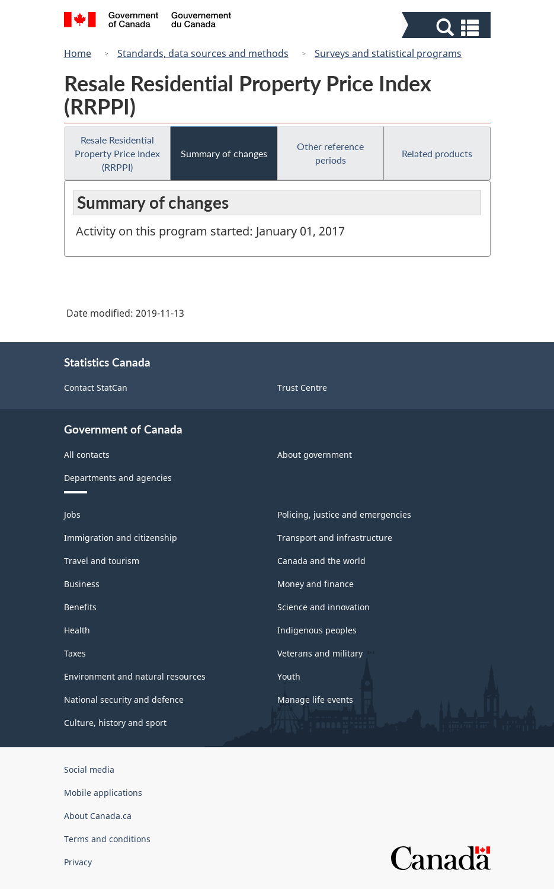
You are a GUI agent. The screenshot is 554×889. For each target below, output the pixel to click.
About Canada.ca (98, 815)
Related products (437, 153)
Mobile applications (103, 792)
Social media (89, 769)
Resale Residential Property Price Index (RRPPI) (117, 153)
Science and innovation (323, 607)
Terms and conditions (107, 839)
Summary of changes (224, 153)
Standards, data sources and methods (203, 53)
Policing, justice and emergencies (344, 514)
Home (77, 53)
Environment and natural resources (135, 676)
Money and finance (315, 584)
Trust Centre (302, 387)
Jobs (72, 514)
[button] (448, 27)
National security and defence (124, 699)
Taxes (75, 653)
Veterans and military (320, 653)
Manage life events (315, 699)
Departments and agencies (118, 477)
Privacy (78, 862)
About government (314, 454)
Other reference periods (330, 153)
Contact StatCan (95, 387)
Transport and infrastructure (334, 537)
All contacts (87, 454)
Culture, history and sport (115, 722)
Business (82, 584)
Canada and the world (321, 560)
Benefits (80, 607)
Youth (288, 676)
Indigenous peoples (317, 630)
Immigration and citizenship (120, 537)
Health (77, 630)
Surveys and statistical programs (388, 53)
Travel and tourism (101, 560)
